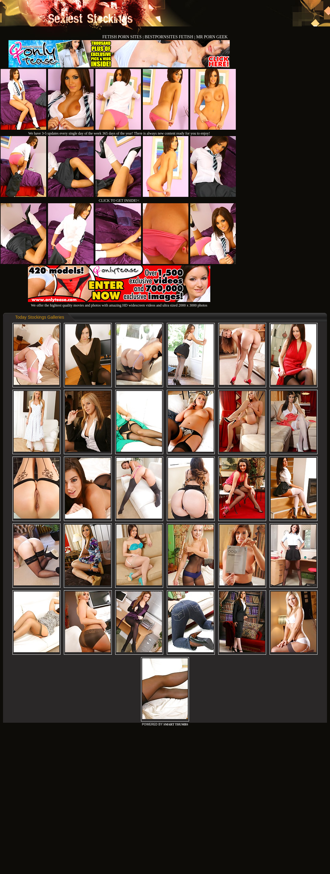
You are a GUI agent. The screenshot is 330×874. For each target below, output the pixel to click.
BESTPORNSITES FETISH (169, 37)
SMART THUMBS (175, 724)
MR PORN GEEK (212, 37)
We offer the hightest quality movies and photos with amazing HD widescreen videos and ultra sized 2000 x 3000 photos (119, 303)
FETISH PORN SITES (122, 37)
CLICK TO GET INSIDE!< (119, 200)
